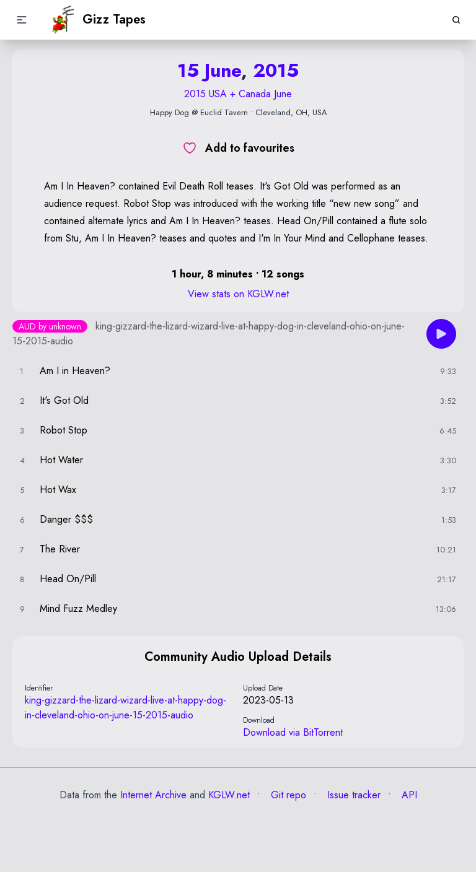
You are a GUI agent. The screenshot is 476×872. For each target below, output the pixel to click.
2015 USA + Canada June (238, 94)
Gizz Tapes (97, 20)
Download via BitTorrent (293, 732)
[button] (21, 20)
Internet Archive (153, 795)
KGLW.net (229, 795)
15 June (209, 70)
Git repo (287, 795)
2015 (276, 70)
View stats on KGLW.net (238, 294)
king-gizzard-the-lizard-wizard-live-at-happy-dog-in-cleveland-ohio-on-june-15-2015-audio (125, 707)
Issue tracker (352, 795)
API (408, 795)
